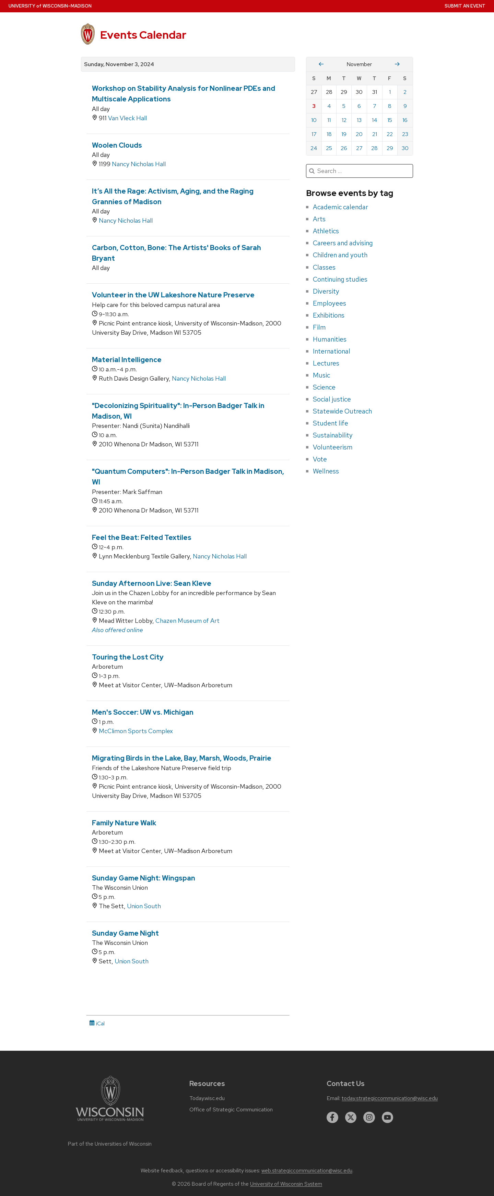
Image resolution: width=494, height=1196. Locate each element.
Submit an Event (465, 6)
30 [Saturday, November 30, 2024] (405, 148)
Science (324, 387)
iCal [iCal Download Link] (97, 1023)
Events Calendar (143, 34)
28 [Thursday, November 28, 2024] (374, 148)
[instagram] (369, 1117)
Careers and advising (343, 242)
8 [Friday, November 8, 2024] (389, 106)
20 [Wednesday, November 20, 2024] (359, 134)
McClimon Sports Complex (136, 731)
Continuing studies (340, 279)
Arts (319, 218)
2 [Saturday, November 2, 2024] (405, 92)
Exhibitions (328, 315)
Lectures (326, 363)
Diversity (326, 291)
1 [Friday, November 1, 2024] (390, 92)
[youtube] (387, 1117)
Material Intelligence (127, 359)
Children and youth (340, 254)
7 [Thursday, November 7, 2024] (374, 106)
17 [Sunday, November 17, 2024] (314, 134)
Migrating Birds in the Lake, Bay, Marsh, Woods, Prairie (181, 758)
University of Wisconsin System (286, 1184)
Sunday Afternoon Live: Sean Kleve (151, 583)
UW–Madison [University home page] (50, 6)
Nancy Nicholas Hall (139, 164)
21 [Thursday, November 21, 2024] (374, 134)
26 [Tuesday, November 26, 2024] (344, 148)
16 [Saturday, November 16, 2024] (405, 120)
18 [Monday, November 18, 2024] (329, 134)
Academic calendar (340, 206)
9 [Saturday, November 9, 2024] (405, 106)
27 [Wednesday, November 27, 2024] (359, 148)
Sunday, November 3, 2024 (119, 64)
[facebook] (332, 1117)
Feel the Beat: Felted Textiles (141, 537)
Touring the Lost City (128, 657)
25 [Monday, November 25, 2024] (329, 148)
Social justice (332, 399)
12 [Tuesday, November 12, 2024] (344, 120)
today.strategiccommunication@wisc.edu (390, 1098)
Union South (144, 906)
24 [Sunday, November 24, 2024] (313, 148)
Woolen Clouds (117, 145)
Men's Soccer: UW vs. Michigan (142, 712)
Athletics (326, 230)
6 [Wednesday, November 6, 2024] (359, 106)
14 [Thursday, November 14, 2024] (374, 120)
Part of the (110, 1143)
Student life (330, 423)
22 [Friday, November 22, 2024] (390, 134)
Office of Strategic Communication (231, 1109)
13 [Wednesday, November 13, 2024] (359, 120)
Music (321, 375)
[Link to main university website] (109, 1122)
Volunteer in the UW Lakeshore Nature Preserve (173, 295)
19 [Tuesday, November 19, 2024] (343, 134)
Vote (320, 459)
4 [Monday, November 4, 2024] (329, 106)
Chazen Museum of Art (187, 621)
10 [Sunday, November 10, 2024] (314, 120)
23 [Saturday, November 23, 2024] (405, 134)
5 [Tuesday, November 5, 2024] (343, 106)
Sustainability (333, 435)
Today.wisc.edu (207, 1098)
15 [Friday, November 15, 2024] (389, 120)
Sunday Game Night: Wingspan (143, 878)
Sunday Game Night (125, 933)
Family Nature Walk (124, 822)
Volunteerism (333, 447)
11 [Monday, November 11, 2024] (329, 120)
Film (319, 327)
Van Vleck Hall (127, 118)
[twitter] (351, 1117)
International (331, 351)
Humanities (329, 339)
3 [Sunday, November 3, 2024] (314, 106)
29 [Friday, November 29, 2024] (390, 148)
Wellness (326, 471)
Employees (329, 303)
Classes (324, 267)
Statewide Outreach (342, 411)
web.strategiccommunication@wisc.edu (306, 1170)
